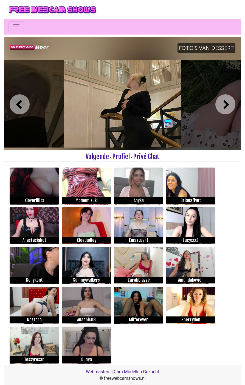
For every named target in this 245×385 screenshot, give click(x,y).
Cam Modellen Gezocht (136, 371)
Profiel (121, 156)
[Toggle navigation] (16, 26)
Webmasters (98, 371)
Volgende (97, 156)
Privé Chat (146, 156)
